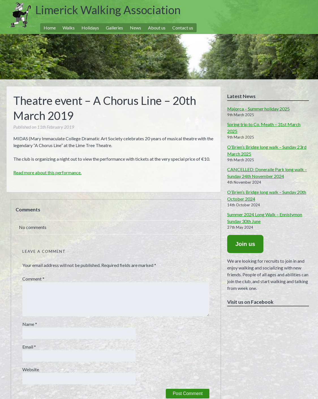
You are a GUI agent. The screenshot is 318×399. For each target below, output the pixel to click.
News (135, 27)
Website (30, 369)
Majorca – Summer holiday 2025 (258, 108)
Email (29, 346)
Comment (33, 278)
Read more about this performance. (47, 172)
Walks (69, 27)
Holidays (90, 27)
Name (29, 324)
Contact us (182, 27)
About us (157, 27)
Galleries (114, 27)
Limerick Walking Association (108, 10)
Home (50, 27)
